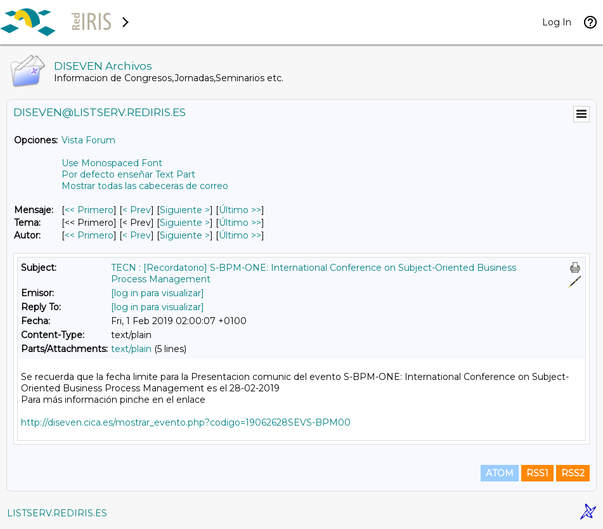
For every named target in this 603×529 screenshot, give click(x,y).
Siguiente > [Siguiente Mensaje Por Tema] (185, 222)
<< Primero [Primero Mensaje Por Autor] (89, 235)
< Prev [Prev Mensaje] (136, 210)
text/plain (131, 349)
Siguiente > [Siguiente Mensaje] (185, 210)
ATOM (500, 473)
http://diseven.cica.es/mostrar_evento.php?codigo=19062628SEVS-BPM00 (186, 422)
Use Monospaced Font (112, 163)
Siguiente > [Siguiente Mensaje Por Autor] (185, 235)
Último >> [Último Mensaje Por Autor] (240, 235)
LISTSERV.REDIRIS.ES (57, 513)
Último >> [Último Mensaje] (240, 210)
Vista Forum (88, 140)
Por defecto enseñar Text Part (128, 174)
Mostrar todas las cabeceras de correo (145, 186)
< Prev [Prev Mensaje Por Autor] (136, 235)
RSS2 (573, 473)
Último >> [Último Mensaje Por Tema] (240, 222)
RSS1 (537, 473)
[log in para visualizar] (157, 293)
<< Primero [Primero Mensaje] (89, 210)
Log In (556, 22)
